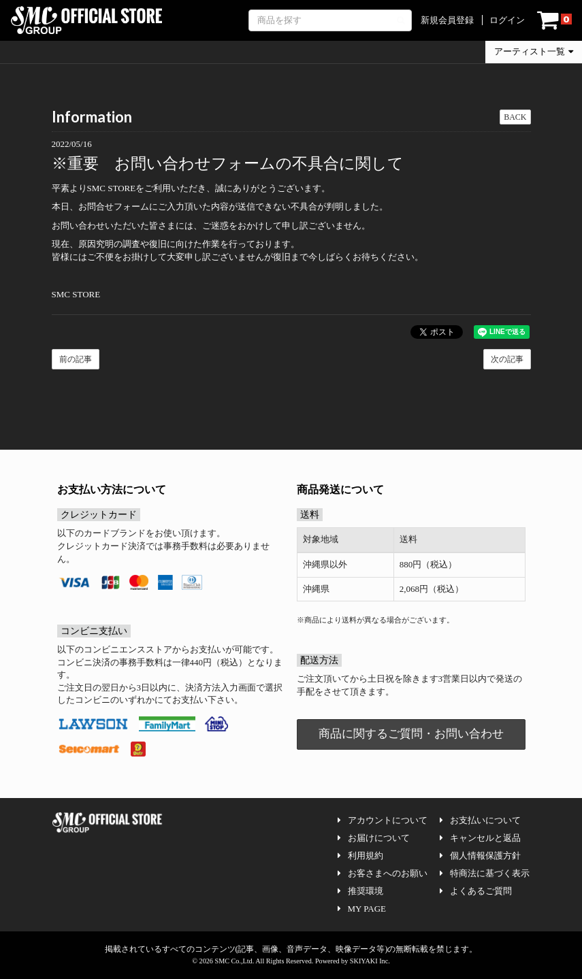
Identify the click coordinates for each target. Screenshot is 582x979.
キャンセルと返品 (480, 838)
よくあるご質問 (476, 891)
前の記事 (75, 359)
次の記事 (507, 359)
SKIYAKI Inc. (370, 961)
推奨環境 (360, 891)
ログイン (507, 20)
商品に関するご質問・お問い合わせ (411, 733)
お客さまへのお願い (382, 873)
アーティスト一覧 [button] (533, 51)
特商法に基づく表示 (485, 873)
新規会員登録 (447, 20)
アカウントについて (382, 820)
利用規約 (360, 855)
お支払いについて (480, 820)
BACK (515, 117)
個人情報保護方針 (480, 855)
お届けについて (374, 838)
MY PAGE (362, 908)
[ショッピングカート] (554, 20)
